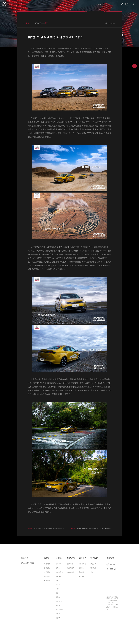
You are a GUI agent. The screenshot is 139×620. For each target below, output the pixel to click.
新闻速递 (47, 568)
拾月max (58, 568)
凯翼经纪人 (93, 568)
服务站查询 (82, 564)
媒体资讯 (47, 576)
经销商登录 (111, 602)
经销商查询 (70, 568)
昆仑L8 (58, 605)
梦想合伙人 (93, 564)
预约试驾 (70, 564)
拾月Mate (58, 576)
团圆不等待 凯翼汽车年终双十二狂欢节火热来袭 (90, 528)
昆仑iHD (58, 564)
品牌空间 (47, 564)
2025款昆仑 (59, 572)
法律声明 (111, 604)
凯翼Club (81, 568)
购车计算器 (70, 572)
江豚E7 (58, 618)
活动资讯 (47, 572)
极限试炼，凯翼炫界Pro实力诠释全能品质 (46, 528)
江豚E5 (58, 614)
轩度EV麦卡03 (60, 609)
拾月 (57, 580)
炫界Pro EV (59, 601)
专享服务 (81, 572)
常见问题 (81, 576)
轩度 (57, 589)
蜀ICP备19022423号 (112, 599)
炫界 (57, 593)
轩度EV (58, 584)
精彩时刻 (47, 580)
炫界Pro (58, 597)
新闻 (27, 23)
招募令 (92, 572)
